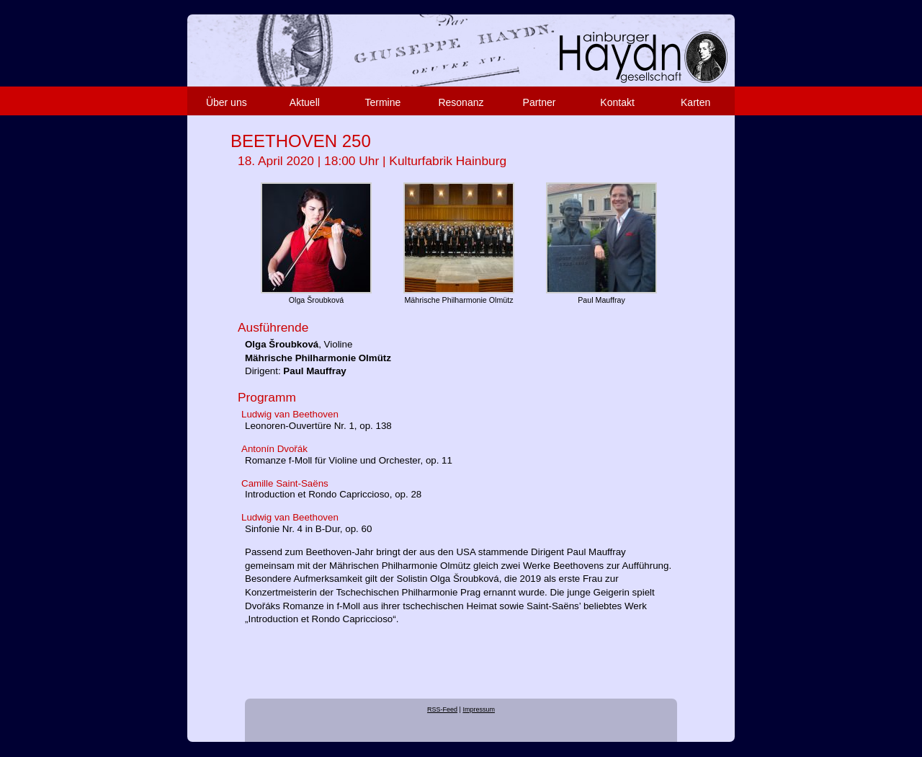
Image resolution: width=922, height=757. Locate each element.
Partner (539, 102)
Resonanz (460, 102)
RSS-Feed (442, 709)
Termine (383, 102)
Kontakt (617, 102)
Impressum (478, 709)
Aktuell (305, 102)
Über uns (226, 102)
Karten (695, 102)
